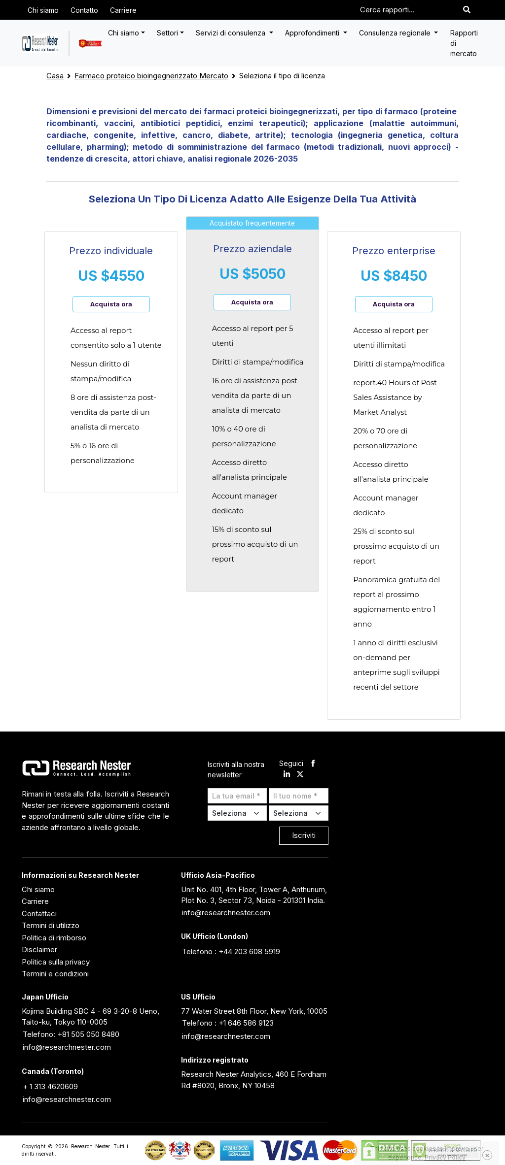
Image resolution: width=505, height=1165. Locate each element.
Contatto (84, 10)
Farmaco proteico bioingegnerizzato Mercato (151, 75)
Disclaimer (39, 949)
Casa (55, 75)
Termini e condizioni (55, 973)
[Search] (466, 10)
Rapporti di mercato (464, 43)
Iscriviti (304, 835)
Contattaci (39, 913)
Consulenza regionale (396, 33)
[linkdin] (286, 775)
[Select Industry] (237, 813)
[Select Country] (298, 813)
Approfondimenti (313, 33)
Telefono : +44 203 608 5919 (231, 951)
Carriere (123, 10)
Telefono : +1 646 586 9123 (228, 1023)
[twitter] (300, 775)
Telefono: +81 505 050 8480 (71, 1034)
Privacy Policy (445, 1157)
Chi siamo (43, 10)
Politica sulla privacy (56, 961)
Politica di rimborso (54, 937)
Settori (167, 33)
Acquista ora (111, 304)
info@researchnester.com (226, 912)
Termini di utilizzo (50, 925)
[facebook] (313, 763)
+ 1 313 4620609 (50, 1086)
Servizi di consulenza (231, 33)
